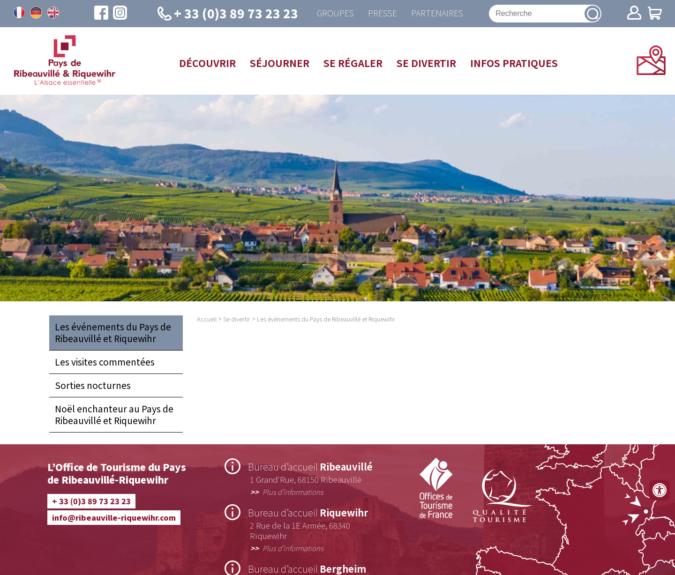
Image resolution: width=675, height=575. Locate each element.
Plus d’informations (292, 491)
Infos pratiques (514, 63)
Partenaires (437, 13)
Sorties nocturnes (93, 385)
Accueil (207, 318)
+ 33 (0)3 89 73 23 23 (91, 501)
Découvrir (207, 63)
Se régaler (352, 63)
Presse (382, 13)
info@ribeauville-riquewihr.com (114, 517)
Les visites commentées (105, 361)
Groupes (335, 13)
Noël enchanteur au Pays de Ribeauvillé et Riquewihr (114, 414)
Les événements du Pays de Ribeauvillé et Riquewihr (113, 332)
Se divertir (426, 63)
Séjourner (279, 63)
